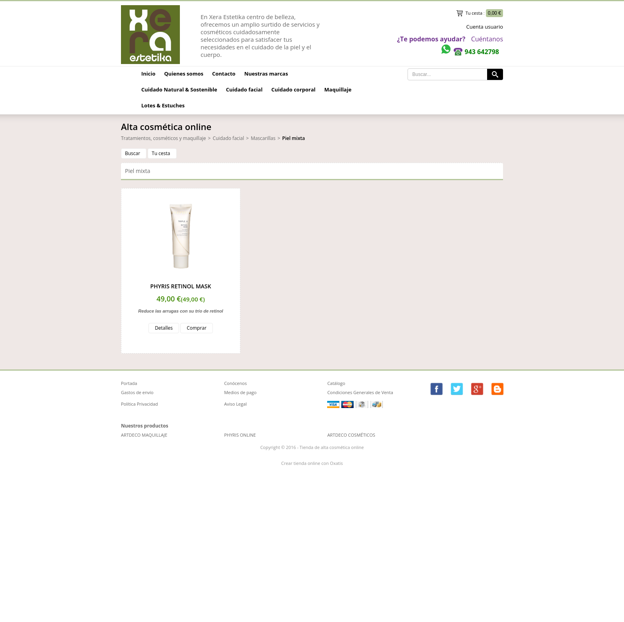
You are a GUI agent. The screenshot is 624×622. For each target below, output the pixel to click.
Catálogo (336, 383)
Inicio (148, 73)
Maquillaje (337, 89)
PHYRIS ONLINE (240, 435)
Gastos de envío (137, 392)
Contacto (224, 73)
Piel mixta (293, 138)
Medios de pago (240, 392)
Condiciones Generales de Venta (360, 392)
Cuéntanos (487, 39)
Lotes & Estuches (163, 105)
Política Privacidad (139, 404)
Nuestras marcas (266, 73)
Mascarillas (263, 138)
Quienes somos (183, 73)
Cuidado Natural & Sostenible (179, 89)
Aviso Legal (235, 404)
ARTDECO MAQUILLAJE (144, 435)
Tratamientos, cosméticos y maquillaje (163, 138)
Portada (129, 383)
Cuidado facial (244, 89)
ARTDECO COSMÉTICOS (351, 435)
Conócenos (235, 383)
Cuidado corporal (293, 89)
